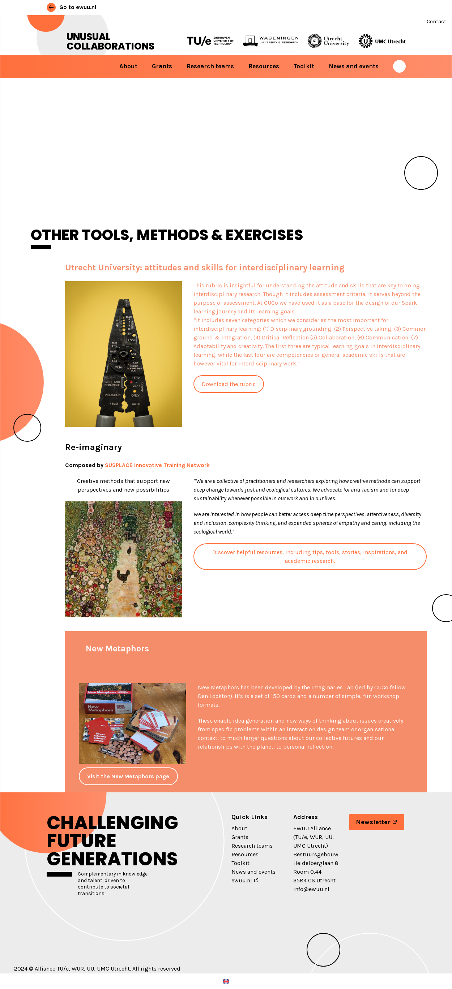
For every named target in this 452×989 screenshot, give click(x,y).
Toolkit (304, 66)
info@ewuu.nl (311, 889)
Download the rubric (229, 384)
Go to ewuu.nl (71, 7)
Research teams (210, 66)
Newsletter (373, 822)
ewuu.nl (241, 880)
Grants (162, 66)
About (128, 66)
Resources (263, 66)
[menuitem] (226, 981)
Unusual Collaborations (110, 41)
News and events (354, 66)
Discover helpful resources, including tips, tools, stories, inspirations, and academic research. (310, 556)
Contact (436, 21)
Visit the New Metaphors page (128, 776)
